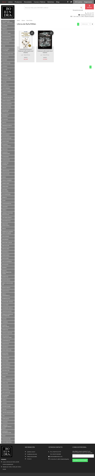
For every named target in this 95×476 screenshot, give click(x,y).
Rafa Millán (27, 55)
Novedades (28, 2)
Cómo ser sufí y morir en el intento (25, 51)
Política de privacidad (31, 456)
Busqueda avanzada (78, 10)
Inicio (4, 2)
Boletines (51, 2)
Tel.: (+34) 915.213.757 (55, 451)
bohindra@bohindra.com (87, 15)
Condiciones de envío (31, 454)
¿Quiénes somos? (30, 451)
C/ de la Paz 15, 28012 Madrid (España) (83, 16)
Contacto (28, 459)
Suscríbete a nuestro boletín (80, 460)
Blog (57, 2)
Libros (10, 2)
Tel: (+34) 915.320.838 (55, 454)
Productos (18, 2)
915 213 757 (90, 13)
